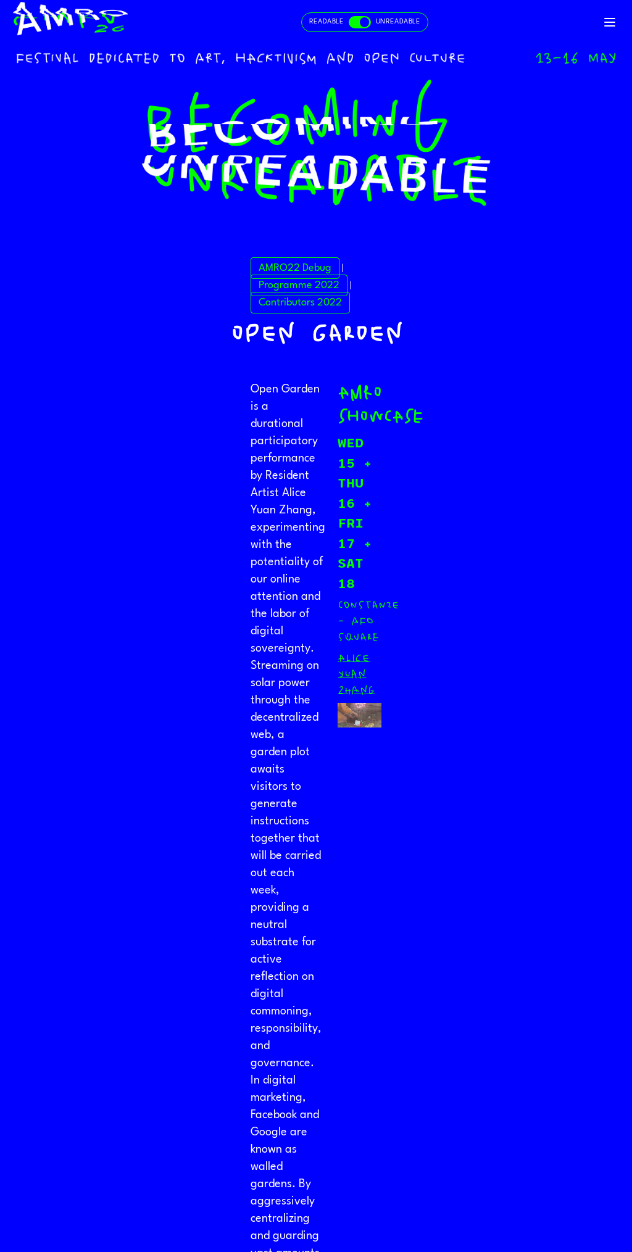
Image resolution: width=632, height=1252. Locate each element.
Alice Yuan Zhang (356, 674)
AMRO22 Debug (295, 268)
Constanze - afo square (368, 621)
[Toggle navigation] (609, 22)
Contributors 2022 (300, 302)
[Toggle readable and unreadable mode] (364, 22)
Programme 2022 (299, 285)
